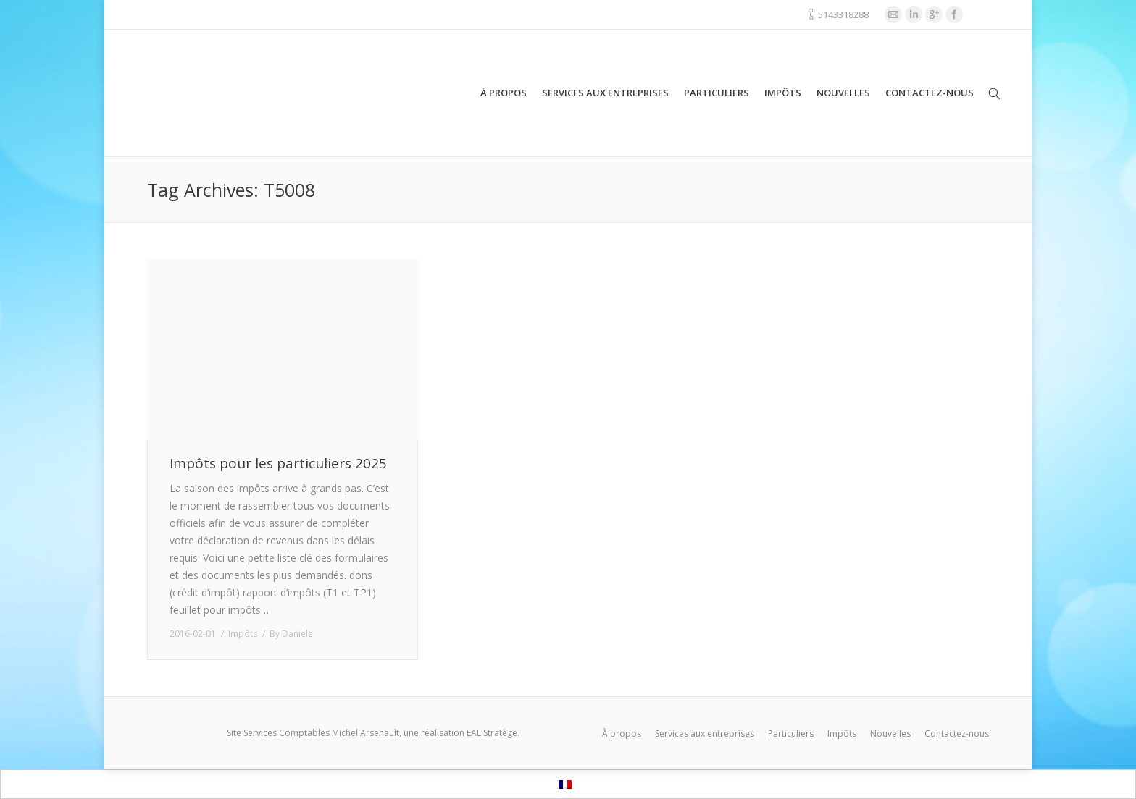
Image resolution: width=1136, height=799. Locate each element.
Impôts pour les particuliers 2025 (278, 464)
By (291, 633)
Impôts (242, 633)
